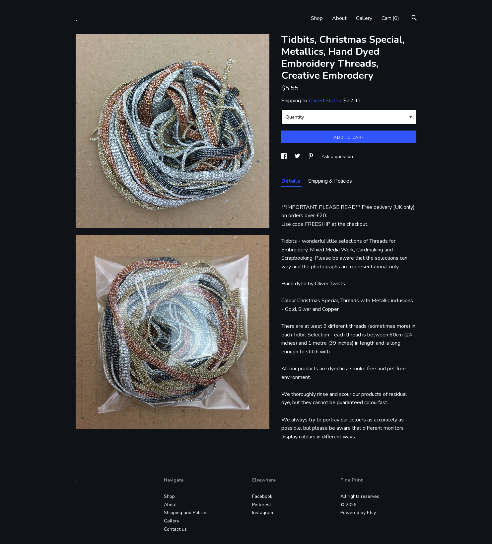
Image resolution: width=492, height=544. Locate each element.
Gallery (364, 18)
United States (325, 100)
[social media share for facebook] (284, 156)
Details (291, 181)
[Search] (414, 19)
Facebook (262, 496)
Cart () (390, 18)
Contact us (175, 529)
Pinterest (261, 504)
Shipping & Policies (330, 181)
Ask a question (337, 156)
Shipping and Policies (186, 512)
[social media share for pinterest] (311, 156)
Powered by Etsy (358, 512)
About (339, 18)
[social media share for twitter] (298, 156)
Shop (317, 18)
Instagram (262, 512)
